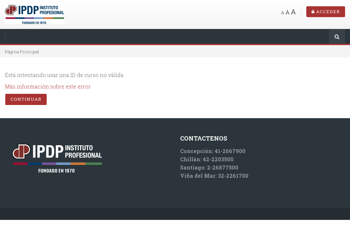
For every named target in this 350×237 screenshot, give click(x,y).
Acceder (326, 11)
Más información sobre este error (48, 86)
